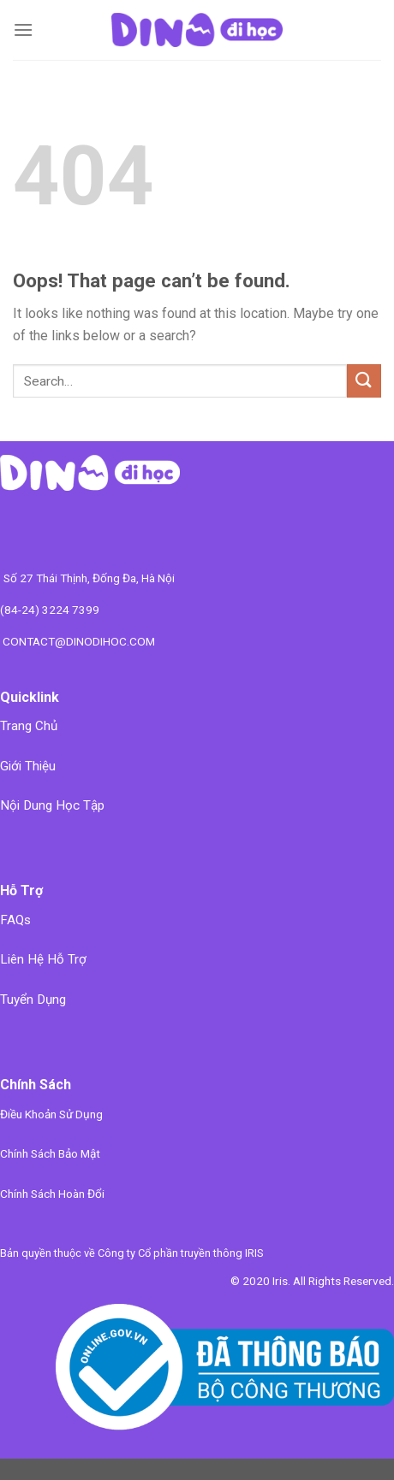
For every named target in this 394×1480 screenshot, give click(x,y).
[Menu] (23, 29)
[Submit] (364, 381)
